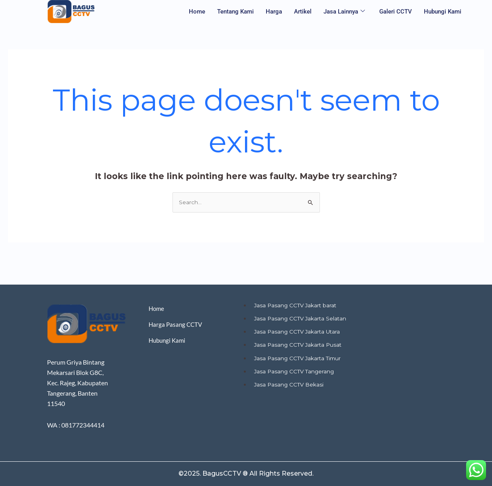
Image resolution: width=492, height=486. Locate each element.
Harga (274, 11)
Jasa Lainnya (344, 12)
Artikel (303, 11)
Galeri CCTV (395, 11)
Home (197, 11)
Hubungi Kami (442, 11)
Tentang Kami (235, 11)
